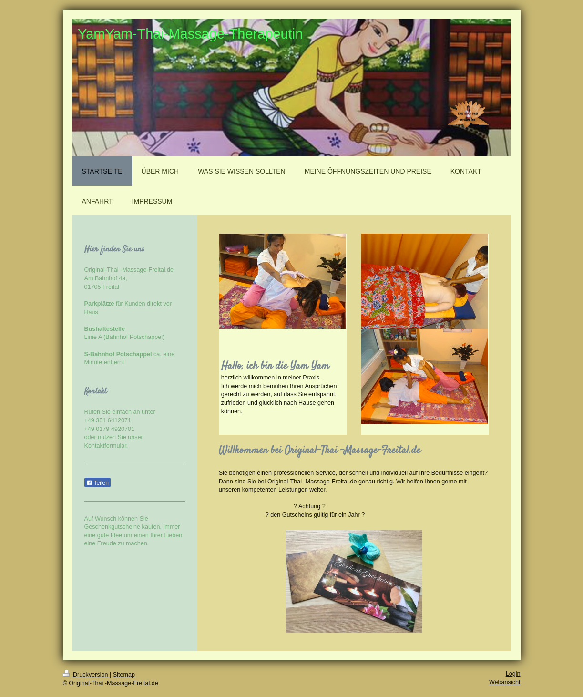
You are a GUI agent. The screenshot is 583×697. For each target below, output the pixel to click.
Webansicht (505, 682)
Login (513, 673)
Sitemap (124, 674)
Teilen (97, 483)
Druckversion (86, 674)
